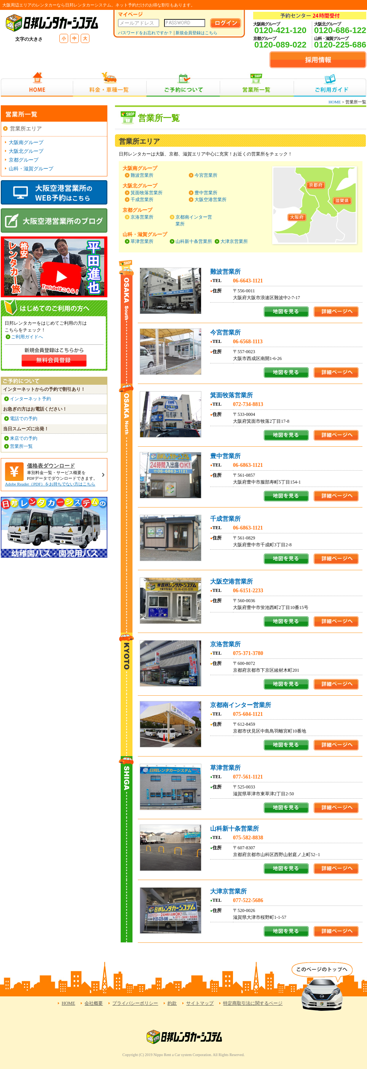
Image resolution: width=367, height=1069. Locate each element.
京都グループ (23, 160)
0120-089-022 (280, 44)
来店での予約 (23, 438)
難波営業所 (142, 175)
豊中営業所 (206, 192)
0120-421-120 (280, 30)
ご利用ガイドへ (27, 336)
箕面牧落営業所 (147, 192)
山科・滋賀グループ (31, 168)
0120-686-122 (340, 30)
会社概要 (94, 1003)
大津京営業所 (234, 241)
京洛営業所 (142, 217)
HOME (37, 84)
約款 (172, 1003)
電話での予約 (23, 418)
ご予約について (183, 84)
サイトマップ (200, 1003)
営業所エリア (26, 129)
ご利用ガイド (330, 84)
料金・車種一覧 (110, 84)
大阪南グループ (26, 142)
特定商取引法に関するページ (252, 1003)
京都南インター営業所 (240, 705)
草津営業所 (142, 241)
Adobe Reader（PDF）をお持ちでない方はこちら (50, 484)
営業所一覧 (257, 84)
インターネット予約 (30, 398)
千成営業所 (142, 199)
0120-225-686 (340, 44)
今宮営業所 (206, 175)
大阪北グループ (26, 151)
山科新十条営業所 (194, 241)
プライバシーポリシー (135, 1003)
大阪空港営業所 (211, 199)
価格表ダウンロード (51, 466)
